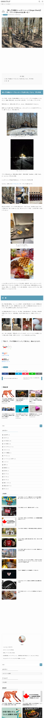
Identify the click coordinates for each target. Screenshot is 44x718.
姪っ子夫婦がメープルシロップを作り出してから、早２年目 (19, 78)
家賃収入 (6, 467)
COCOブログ (5, 1)
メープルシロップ (16, 183)
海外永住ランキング (6, 361)
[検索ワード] (22, 426)
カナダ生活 (5, 14)
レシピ (6, 461)
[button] (5, 374)
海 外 (6, 479)
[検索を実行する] (41, 426)
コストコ (7, 449)
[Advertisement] (22, 60)
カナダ (6, 437)
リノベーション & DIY (10, 458)
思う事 (6, 470)
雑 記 (6, 488)
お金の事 (7, 434)
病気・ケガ (7, 482)
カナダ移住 (7, 443)
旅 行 (6, 473)
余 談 (7, 80)
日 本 (6, 476)
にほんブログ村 (5, 355)
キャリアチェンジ (8, 446)
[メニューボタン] (42, 1)
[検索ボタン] (39, 1)
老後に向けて (7, 485)
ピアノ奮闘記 (7, 452)
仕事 (6, 464)
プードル (7, 455)
